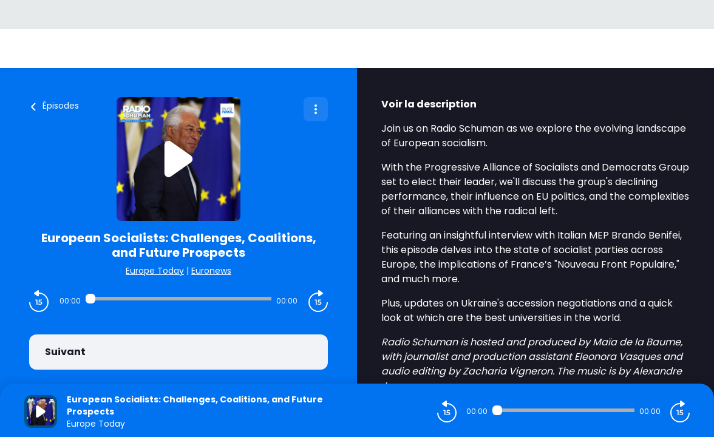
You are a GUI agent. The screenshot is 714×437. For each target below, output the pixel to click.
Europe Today (155, 271)
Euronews (211, 271)
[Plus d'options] (316, 109)
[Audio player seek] (178, 298)
